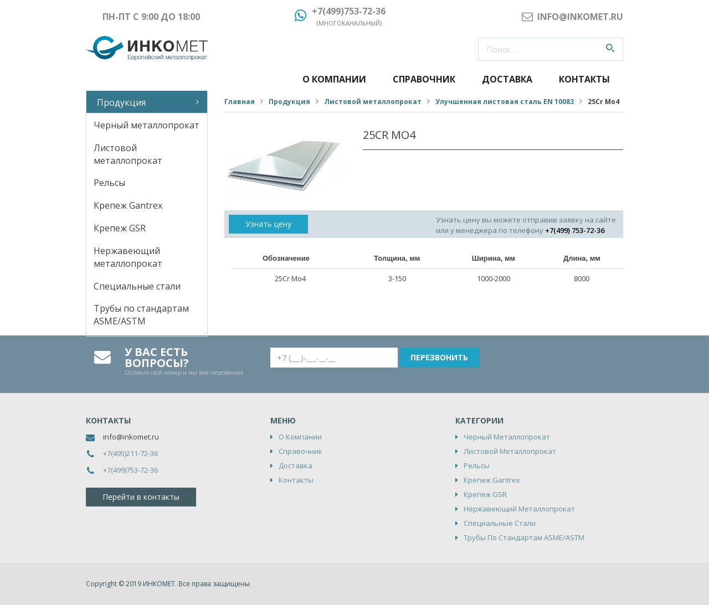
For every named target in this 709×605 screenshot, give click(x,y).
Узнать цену (268, 224)
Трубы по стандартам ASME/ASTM (141, 314)
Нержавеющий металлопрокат (128, 257)
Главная (239, 101)
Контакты (584, 79)
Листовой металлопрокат (128, 154)
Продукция (121, 102)
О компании (334, 79)
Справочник (424, 79)
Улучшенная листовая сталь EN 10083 (504, 101)
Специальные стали (137, 286)
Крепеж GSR (120, 228)
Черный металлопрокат (146, 125)
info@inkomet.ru (131, 437)
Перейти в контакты (140, 497)
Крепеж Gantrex (128, 205)
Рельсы (109, 183)
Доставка (507, 79)
